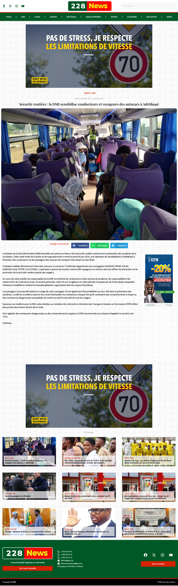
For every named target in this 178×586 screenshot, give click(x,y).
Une (23, 17)
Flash (37, 17)
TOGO (8, 17)
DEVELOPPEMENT (93, 17)
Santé (169, 17)
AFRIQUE (7, 529)
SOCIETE (53, 17)
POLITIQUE (71, 17)
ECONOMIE (132, 17)
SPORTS (114, 17)
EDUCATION (151, 17)
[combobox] (149, 6)
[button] (80, 245)
